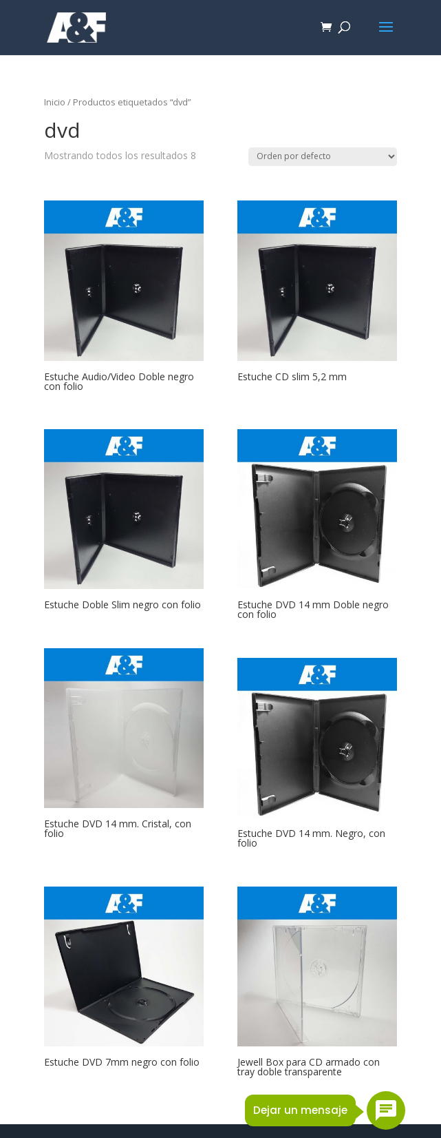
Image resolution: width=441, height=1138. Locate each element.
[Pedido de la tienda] (322, 156)
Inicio (54, 102)
